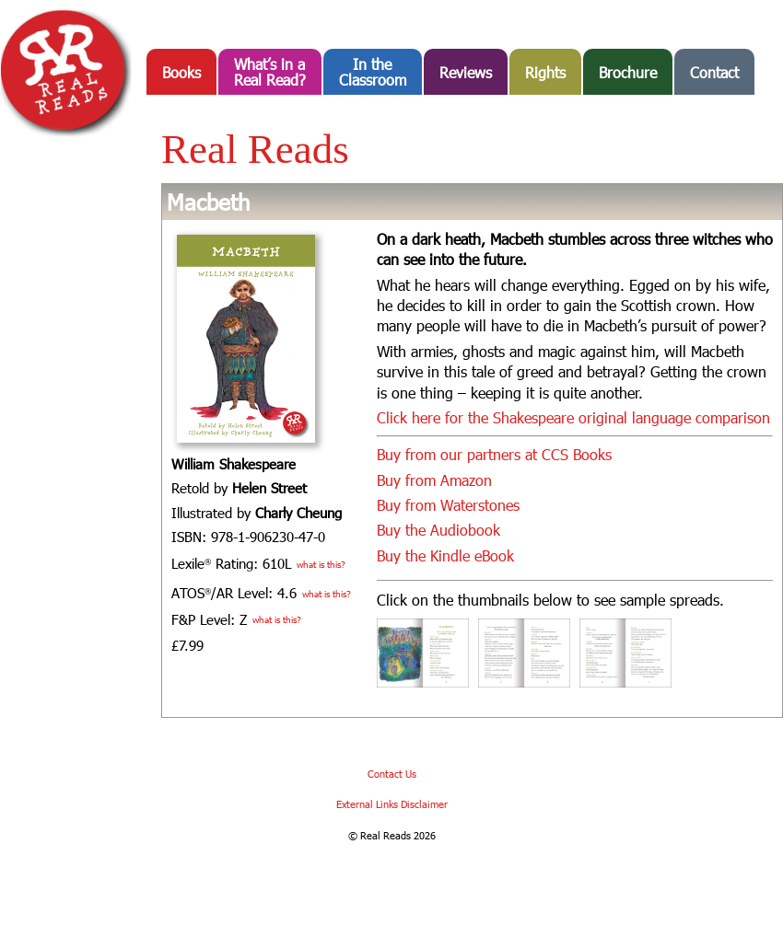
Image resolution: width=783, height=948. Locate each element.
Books (181, 72)
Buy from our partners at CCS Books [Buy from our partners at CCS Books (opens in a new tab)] (494, 454)
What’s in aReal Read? (270, 71)
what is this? (321, 564)
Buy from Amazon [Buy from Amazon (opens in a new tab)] (434, 480)
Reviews (465, 72)
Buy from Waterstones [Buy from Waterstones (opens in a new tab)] (448, 504)
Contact (714, 72)
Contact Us (392, 774)
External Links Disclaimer (392, 804)
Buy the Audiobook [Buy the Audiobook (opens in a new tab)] (438, 529)
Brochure (628, 72)
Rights (545, 72)
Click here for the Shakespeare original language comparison (573, 417)
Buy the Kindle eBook (445, 555)
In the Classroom (372, 71)
